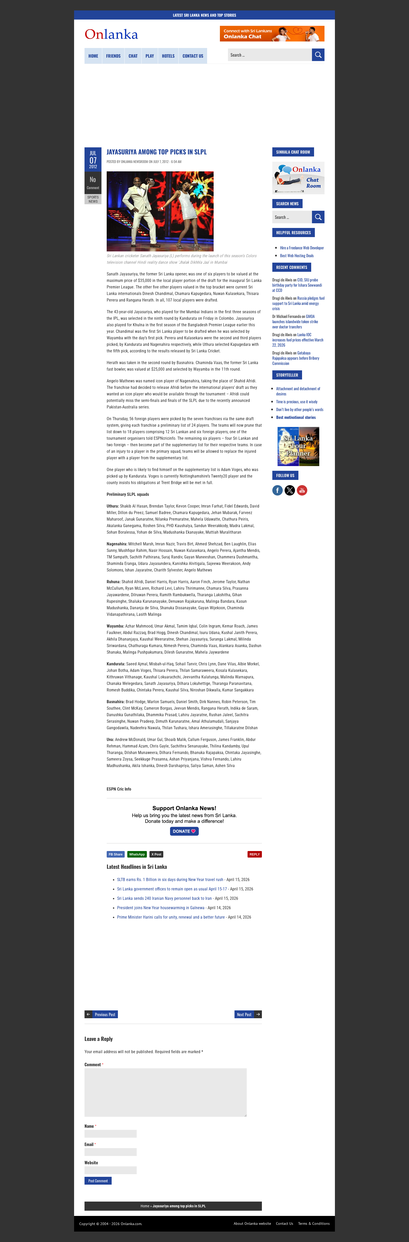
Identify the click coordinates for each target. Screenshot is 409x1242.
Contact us (193, 56)
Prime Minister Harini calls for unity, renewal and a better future (171, 917)
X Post (156, 854)
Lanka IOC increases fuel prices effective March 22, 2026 (297, 339)
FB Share (116, 854)
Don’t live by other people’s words (299, 409)
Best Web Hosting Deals (297, 255)
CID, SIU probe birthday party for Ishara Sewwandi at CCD (297, 285)
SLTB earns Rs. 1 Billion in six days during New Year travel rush (170, 879)
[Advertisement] (204, 105)
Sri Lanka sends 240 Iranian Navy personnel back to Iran (164, 898)
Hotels (168, 56)
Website (91, 1162)
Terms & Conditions (314, 1223)
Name (90, 1126)
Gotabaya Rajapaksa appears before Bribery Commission (295, 358)
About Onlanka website (252, 1223)
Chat (133, 56)
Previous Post (105, 1014)
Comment (93, 186)
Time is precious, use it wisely (296, 401)
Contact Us (284, 1223)
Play (150, 56)
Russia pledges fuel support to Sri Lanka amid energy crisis (298, 303)
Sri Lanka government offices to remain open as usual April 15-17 (172, 889)
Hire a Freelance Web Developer (302, 247)
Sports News (93, 198)
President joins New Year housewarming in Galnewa (160, 908)
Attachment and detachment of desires (298, 390)
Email (90, 1144)
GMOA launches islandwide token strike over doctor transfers (295, 321)
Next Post (244, 1014)
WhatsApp (137, 854)
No (93, 178)
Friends (113, 56)
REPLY (255, 854)
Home (93, 56)
